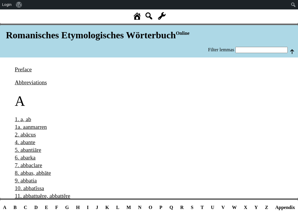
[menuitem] (19, 4)
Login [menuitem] (7, 4)
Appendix (285, 207)
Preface (23, 69)
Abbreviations (31, 82)
